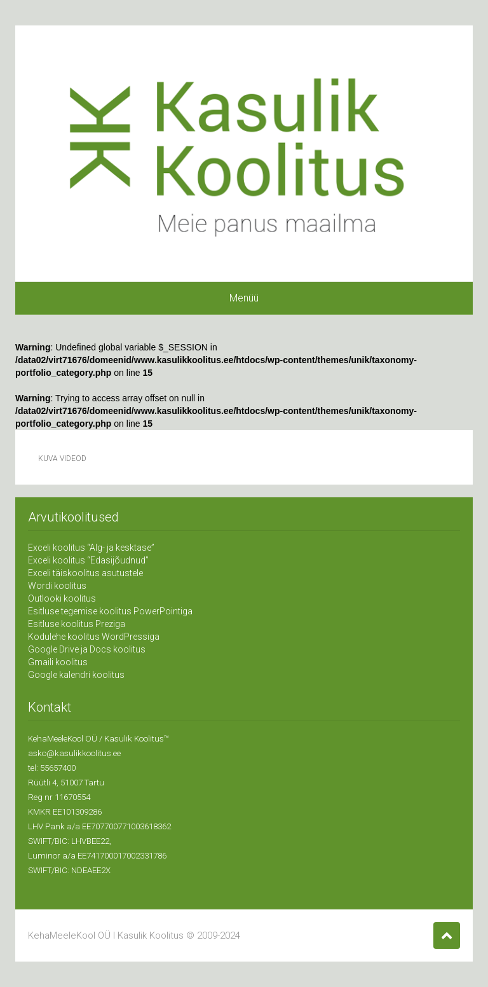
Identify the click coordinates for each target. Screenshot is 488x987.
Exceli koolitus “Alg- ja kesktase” (91, 547)
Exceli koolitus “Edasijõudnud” (88, 560)
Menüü (244, 298)
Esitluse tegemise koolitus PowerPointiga (110, 611)
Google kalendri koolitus (76, 675)
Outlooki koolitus (62, 598)
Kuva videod (62, 458)
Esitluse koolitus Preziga (76, 624)
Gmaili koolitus (58, 662)
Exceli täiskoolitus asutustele (85, 573)
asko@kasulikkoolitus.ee (74, 753)
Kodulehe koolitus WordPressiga (93, 637)
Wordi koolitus (57, 586)
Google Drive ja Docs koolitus (87, 649)
